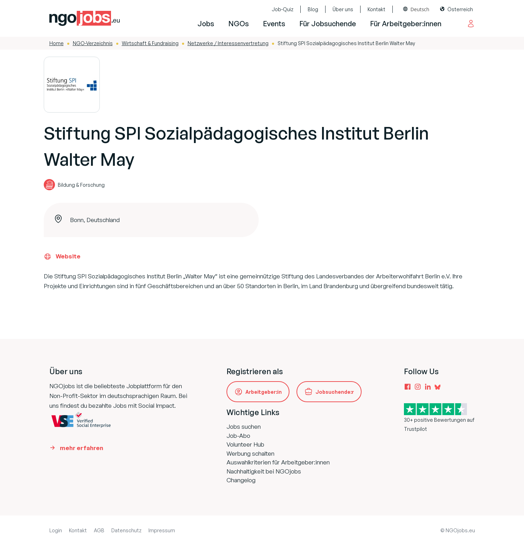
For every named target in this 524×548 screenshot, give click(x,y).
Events (274, 23)
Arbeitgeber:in (263, 392)
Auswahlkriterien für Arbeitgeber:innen (278, 462)
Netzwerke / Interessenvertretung (228, 43)
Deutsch (420, 9)
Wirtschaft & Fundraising (150, 43)
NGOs (238, 23)
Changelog (241, 480)
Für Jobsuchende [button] (327, 23)
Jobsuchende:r (334, 392)
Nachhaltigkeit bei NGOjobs (263, 471)
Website (62, 256)
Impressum (161, 530)
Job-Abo (238, 435)
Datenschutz (126, 530)
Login (55, 530)
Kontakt (376, 9)
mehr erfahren (81, 447)
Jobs (205, 23)
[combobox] (416, 9)
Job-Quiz (282, 9)
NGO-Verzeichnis (93, 43)
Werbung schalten (250, 453)
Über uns (343, 9)
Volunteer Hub (245, 444)
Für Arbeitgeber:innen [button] (405, 23)
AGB (99, 530)
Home (56, 43)
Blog (313, 9)
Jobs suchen (243, 426)
